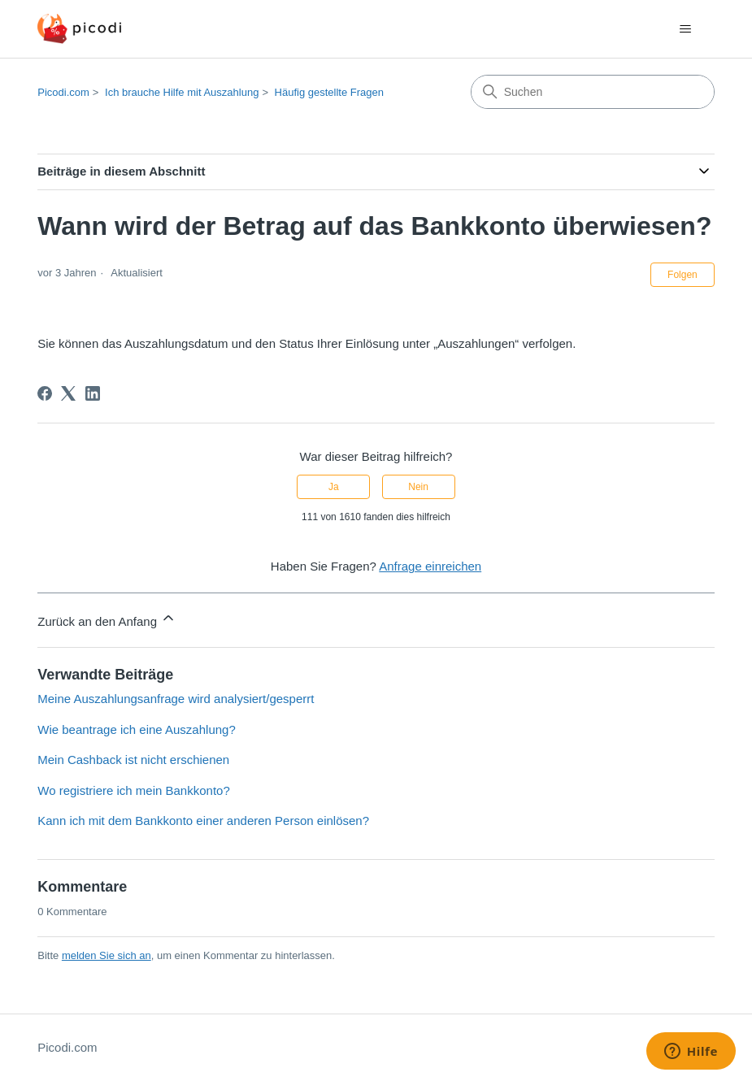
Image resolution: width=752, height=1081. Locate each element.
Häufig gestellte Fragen (329, 92)
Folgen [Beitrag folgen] (682, 274)
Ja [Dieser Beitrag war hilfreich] (333, 487)
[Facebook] (44, 393)
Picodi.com (63, 92)
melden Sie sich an (106, 955)
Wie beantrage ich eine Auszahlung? (136, 729)
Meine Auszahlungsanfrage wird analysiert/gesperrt (175, 698)
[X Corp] (68, 393)
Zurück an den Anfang (106, 619)
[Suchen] (593, 92)
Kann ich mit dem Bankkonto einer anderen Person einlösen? (203, 820)
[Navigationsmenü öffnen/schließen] (686, 29)
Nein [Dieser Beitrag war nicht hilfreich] (418, 487)
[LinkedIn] (92, 393)
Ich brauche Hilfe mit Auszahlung (182, 92)
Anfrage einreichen (430, 566)
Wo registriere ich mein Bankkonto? (133, 790)
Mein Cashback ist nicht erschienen (133, 759)
